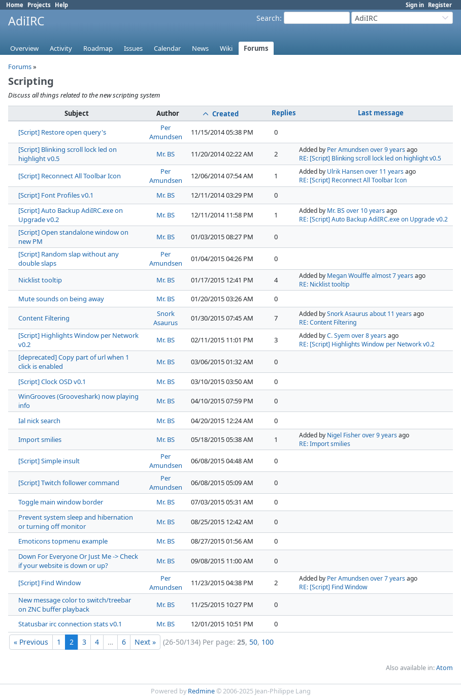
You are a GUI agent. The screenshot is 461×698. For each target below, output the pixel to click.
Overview (24, 48)
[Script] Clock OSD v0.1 (52, 381)
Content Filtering (44, 318)
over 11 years (384, 171)
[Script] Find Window (49, 582)
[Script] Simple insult (49, 460)
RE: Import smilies (324, 443)
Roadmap (98, 48)
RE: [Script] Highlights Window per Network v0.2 (367, 344)
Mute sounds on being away (61, 298)
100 (267, 642)
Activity (61, 48)
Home (14, 5)
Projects (39, 5)
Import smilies (39, 439)
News (200, 48)
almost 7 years (392, 275)
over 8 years (368, 335)
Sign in (415, 5)
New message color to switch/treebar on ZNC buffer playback (74, 604)
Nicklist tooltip (40, 279)
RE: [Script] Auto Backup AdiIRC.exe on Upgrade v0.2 (373, 219)
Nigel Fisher (343, 435)
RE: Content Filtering (327, 322)
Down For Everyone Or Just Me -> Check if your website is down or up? (78, 561)
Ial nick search (39, 420)
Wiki (226, 48)
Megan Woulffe (348, 275)
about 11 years (391, 313)
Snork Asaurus (165, 318)
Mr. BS (165, 153)
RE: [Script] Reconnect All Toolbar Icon (353, 180)
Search (268, 18)
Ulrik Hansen (345, 171)
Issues (133, 48)
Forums (256, 48)
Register (440, 5)
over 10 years (365, 210)
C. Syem (338, 335)
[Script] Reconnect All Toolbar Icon (69, 175)
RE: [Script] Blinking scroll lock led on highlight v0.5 (370, 158)
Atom (444, 667)
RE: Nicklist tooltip (324, 284)
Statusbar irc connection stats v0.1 (70, 623)
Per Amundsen (165, 132)
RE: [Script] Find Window (333, 587)
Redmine (201, 691)
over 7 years (387, 578)
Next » (145, 642)
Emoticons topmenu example (63, 541)
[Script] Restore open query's (62, 132)
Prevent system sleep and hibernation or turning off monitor (75, 522)
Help (61, 5)
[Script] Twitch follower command (68, 482)
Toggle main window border (60, 501)
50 (253, 642)
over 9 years (387, 149)
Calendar (167, 48)
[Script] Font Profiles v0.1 (55, 195)
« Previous (31, 642)
